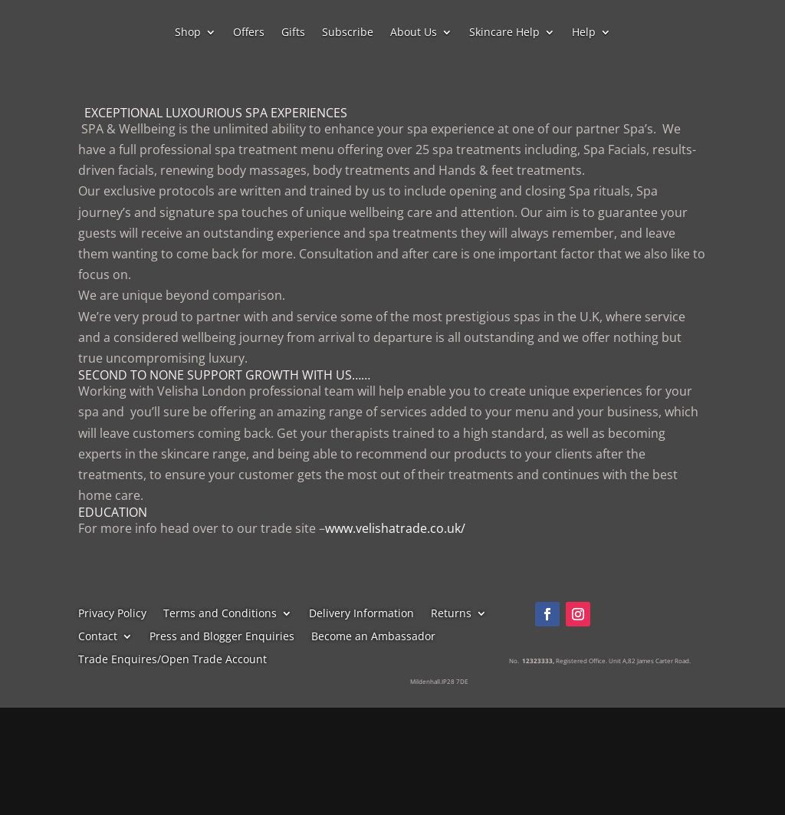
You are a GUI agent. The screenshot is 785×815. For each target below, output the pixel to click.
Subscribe (347, 33)
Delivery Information (361, 614)
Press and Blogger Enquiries (221, 637)
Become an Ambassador (373, 637)
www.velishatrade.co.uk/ (395, 528)
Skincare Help (504, 33)
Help (584, 33)
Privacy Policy (112, 614)
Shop (188, 33)
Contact (97, 637)
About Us (413, 33)
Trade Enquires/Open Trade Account (172, 660)
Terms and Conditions (220, 614)
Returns (451, 614)
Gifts (293, 33)
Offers (248, 33)
